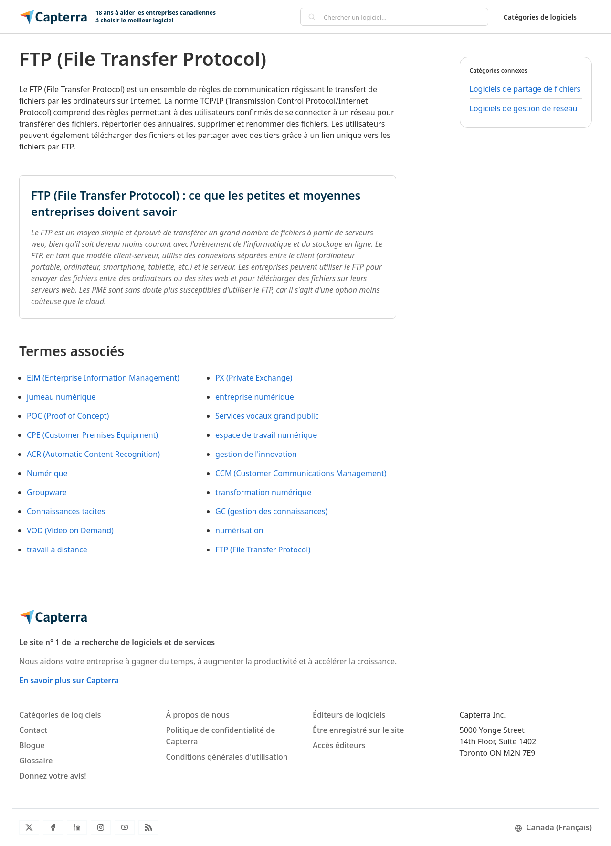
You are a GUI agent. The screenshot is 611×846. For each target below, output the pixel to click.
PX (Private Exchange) (253, 377)
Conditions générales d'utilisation (227, 756)
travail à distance (57, 549)
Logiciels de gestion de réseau (524, 108)
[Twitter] (29, 827)
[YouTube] (125, 827)
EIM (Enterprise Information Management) (103, 377)
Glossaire (36, 760)
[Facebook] (53, 827)
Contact (33, 730)
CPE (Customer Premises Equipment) (92, 435)
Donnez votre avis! (52, 776)
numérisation (239, 530)
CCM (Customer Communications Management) (300, 473)
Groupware (47, 492)
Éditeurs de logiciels (349, 714)
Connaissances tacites (66, 511)
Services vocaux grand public (267, 416)
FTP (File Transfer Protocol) (262, 549)
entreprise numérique (254, 396)
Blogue (32, 745)
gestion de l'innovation (256, 454)
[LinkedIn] (77, 827)
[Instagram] (101, 827)
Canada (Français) (553, 827)
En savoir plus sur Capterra (69, 680)
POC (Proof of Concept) (68, 416)
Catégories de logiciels (540, 16)
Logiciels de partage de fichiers (525, 89)
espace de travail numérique (266, 435)
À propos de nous (198, 714)
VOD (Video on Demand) (70, 530)
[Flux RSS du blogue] (148, 827)
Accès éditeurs (339, 745)
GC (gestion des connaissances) (271, 511)
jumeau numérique (61, 396)
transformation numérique (263, 492)
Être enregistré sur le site (358, 730)
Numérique (47, 473)
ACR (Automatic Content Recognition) (93, 454)
